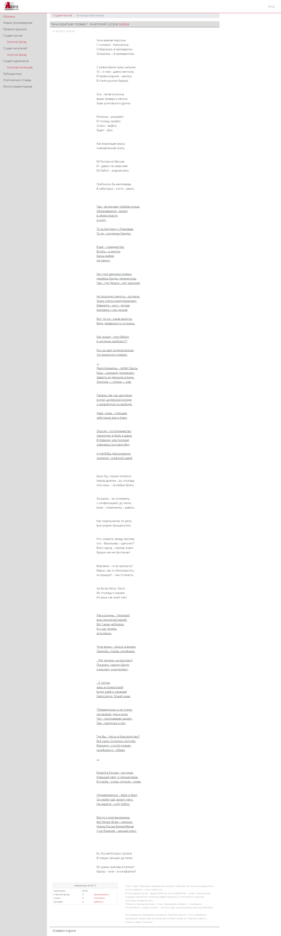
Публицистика (12, 74)
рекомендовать (101, 894)
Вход (271, 6)
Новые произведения (17, 23)
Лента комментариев (17, 86)
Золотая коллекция (20, 67)
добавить (98, 901)
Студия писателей (15, 48)
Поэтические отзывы (17, 80)
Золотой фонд (16, 42)
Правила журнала (15, 29)
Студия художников (16, 61)
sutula (124, 24)
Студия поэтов (12, 35)
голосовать (99, 897)
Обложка (9, 16)
